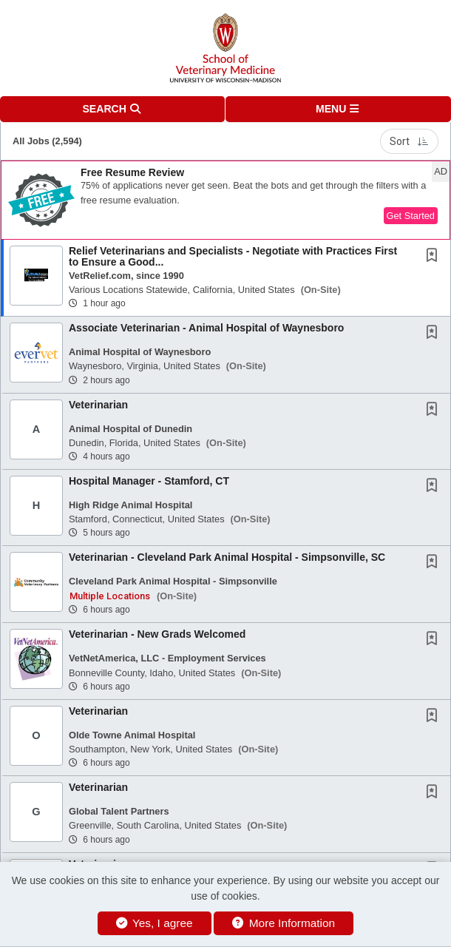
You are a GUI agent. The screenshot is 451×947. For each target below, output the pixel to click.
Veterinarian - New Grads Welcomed (157, 634)
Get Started (411, 215)
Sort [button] (409, 141)
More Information (283, 923)
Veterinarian (98, 405)
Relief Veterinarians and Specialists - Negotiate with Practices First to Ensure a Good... (233, 256)
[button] (338, 109)
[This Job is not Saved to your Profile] (434, 257)
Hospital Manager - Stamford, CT (149, 481)
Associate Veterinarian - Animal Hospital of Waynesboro (206, 328)
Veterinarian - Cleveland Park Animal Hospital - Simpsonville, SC (227, 557)
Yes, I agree (154, 923)
